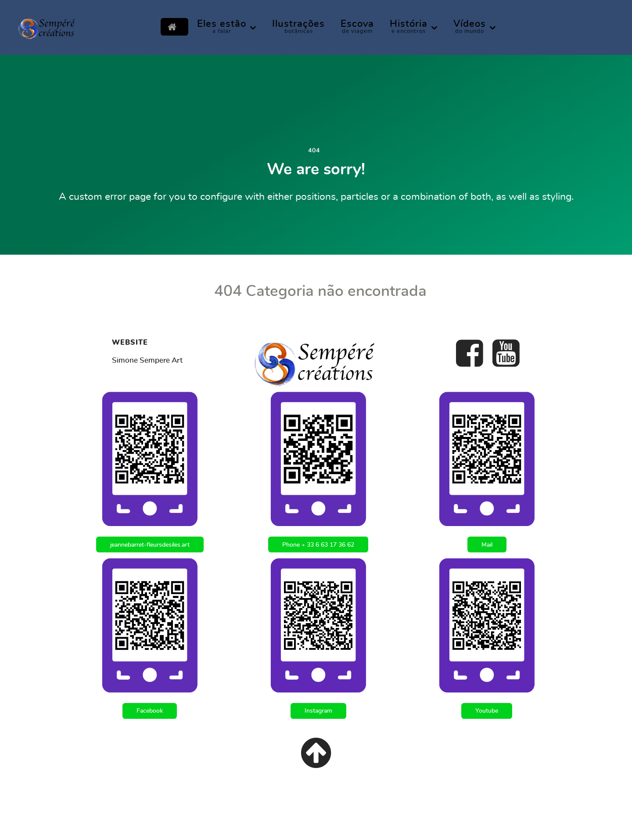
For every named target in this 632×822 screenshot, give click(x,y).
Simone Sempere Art (147, 360)
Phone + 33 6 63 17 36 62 (318, 544)
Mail (486, 544)
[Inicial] (174, 27)
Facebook (149, 710)
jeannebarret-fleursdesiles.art (150, 544)
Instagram (318, 710)
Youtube (486, 710)
